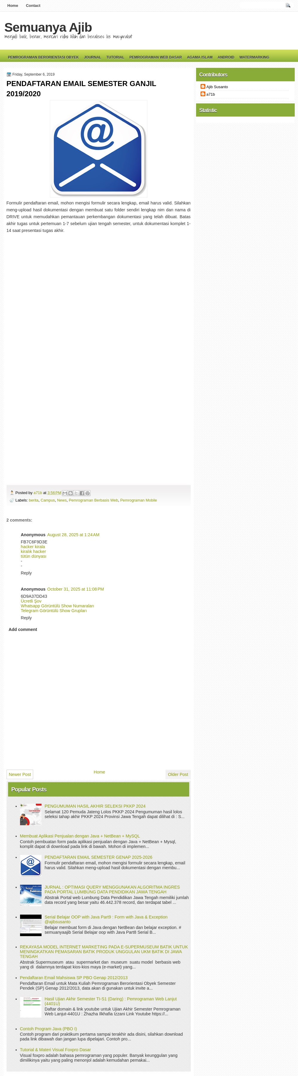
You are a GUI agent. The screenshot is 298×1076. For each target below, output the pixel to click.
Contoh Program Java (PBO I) (48, 1028)
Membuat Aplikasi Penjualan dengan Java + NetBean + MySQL (80, 836)
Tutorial (115, 57)
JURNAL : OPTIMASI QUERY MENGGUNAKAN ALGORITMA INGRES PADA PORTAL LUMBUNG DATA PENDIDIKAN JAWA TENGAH (112, 889)
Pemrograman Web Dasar (155, 57)
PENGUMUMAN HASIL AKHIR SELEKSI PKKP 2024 (95, 806)
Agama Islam (200, 57)
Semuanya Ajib (48, 27)
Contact (33, 5)
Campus (48, 500)
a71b (38, 492)
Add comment (23, 629)
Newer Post (20, 774)
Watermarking (254, 57)
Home (12, 5)
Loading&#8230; (96, 353)
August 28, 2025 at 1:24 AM (73, 534)
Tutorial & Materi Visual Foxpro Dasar (55, 1049)
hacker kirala (33, 546)
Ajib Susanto (217, 87)
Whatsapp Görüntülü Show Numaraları (57, 605)
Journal (92, 57)
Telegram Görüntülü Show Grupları (54, 610)
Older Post (178, 774)
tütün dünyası (34, 556)
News (62, 500)
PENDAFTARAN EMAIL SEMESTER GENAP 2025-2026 (98, 857)
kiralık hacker (33, 551)
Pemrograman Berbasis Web (93, 500)
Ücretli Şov (31, 601)
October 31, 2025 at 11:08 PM (75, 589)
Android (226, 57)
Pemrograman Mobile (138, 500)
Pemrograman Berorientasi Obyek (43, 57)
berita (34, 500)
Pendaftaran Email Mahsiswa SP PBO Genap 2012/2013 (74, 977)
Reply (26, 573)
